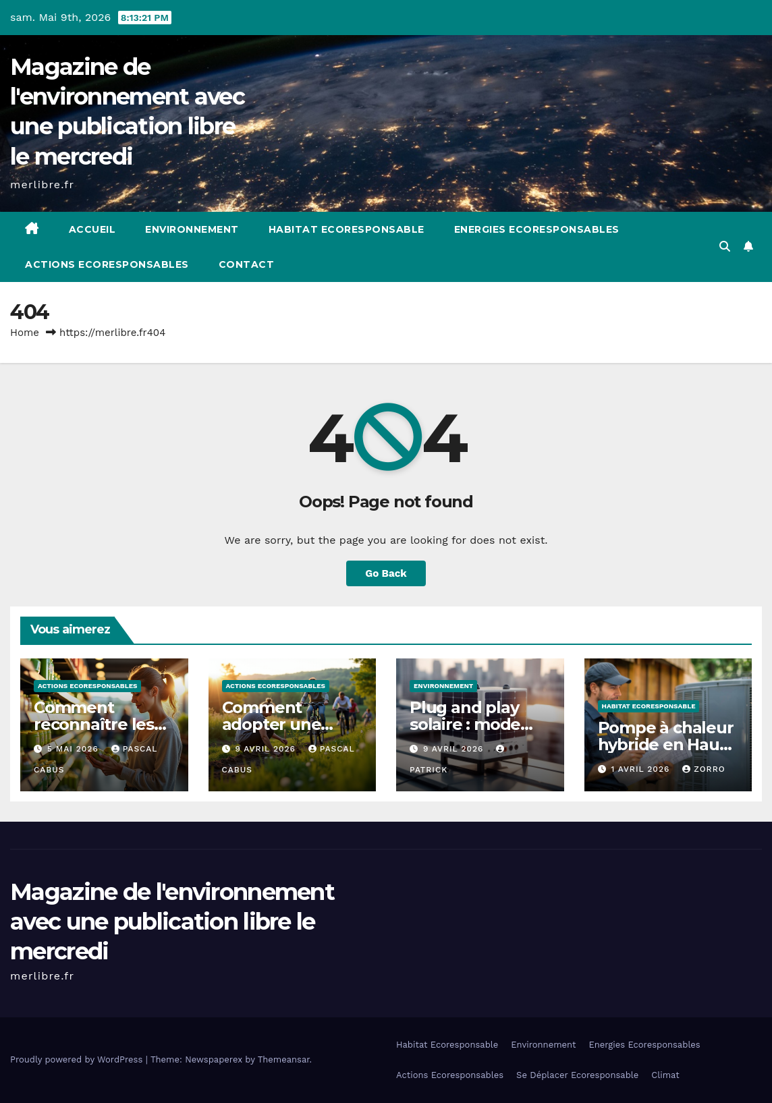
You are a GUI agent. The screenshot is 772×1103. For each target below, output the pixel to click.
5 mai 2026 (74, 749)
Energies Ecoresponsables (536, 229)
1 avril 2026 (642, 769)
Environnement (192, 229)
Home (24, 333)
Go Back (386, 573)
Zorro (703, 769)
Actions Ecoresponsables (107, 264)
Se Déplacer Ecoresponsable (577, 1075)
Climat (665, 1075)
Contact (247, 264)
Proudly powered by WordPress (78, 1059)
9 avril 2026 (266, 749)
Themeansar (284, 1059)
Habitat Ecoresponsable (346, 229)
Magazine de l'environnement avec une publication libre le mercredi (172, 921)
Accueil (92, 229)
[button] (724, 246)
